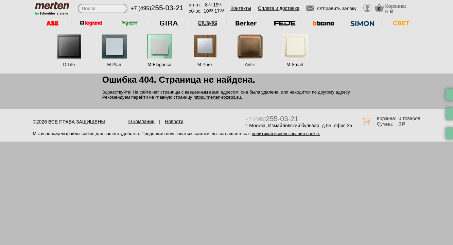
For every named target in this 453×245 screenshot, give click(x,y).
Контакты (240, 8)
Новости (174, 121)
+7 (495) (157, 8)
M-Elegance (159, 64)
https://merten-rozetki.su (217, 97)
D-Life (69, 64)
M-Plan (114, 64)
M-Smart (294, 64)
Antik (250, 64)
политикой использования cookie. (286, 133)
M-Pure (204, 64)
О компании (141, 121)
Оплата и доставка (278, 8)
